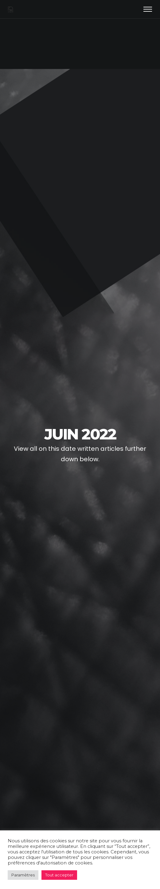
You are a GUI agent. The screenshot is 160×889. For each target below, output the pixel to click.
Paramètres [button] (23, 874)
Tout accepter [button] (59, 874)
